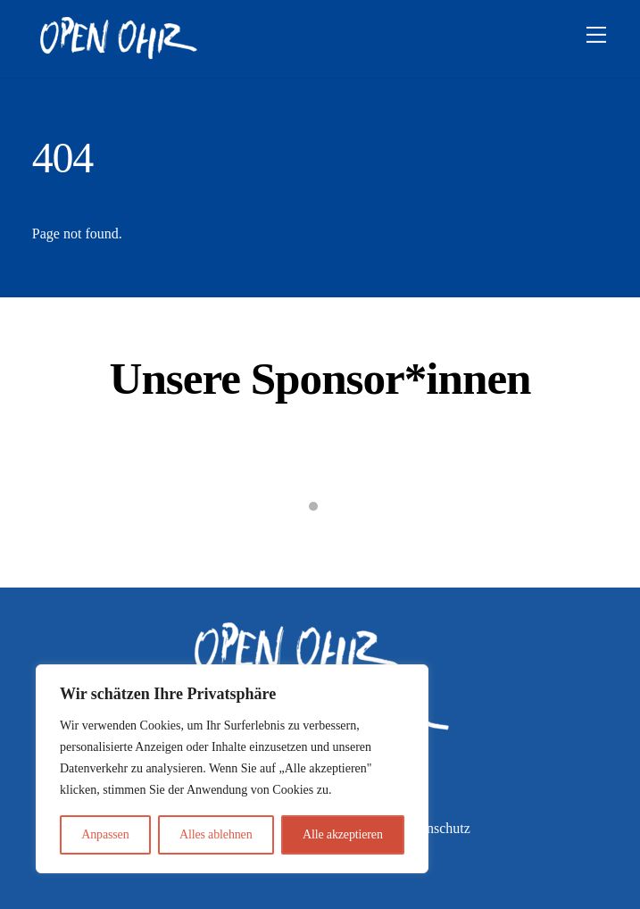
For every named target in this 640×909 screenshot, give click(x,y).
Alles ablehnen (216, 834)
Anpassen (105, 834)
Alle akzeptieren (343, 834)
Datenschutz (435, 828)
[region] (232, 768)
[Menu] (596, 35)
